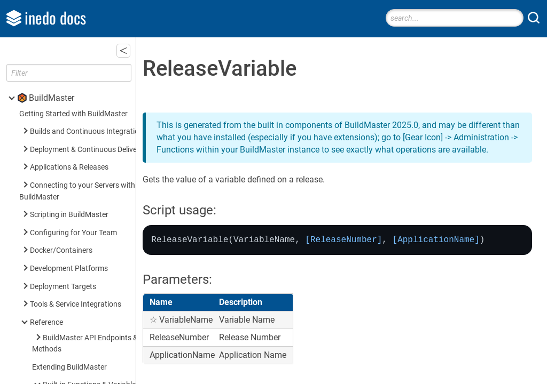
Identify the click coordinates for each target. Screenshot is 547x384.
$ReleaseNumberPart (93, 87)
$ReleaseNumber (86, 69)
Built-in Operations (73, 185)
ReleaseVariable (86, 104)
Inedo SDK (48, 362)
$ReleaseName (82, 51)
